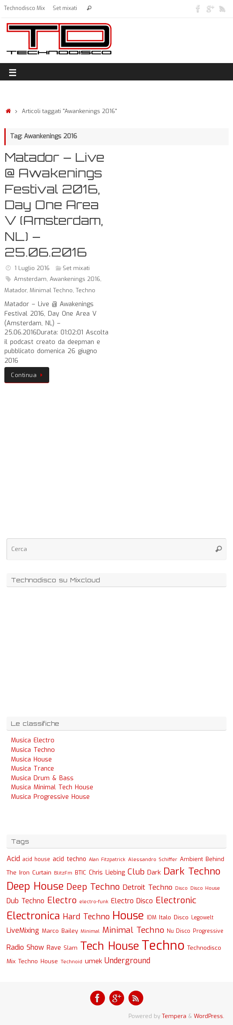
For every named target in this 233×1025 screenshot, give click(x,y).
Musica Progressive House (50, 797)
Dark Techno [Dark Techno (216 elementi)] (191, 871)
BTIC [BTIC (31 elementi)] (80, 872)
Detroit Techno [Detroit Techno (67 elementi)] (147, 887)
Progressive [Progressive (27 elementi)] (208, 931)
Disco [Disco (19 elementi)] (181, 888)
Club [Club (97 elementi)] (136, 871)
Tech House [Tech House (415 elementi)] (109, 945)
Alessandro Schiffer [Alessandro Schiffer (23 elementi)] (152, 859)
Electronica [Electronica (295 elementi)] (33, 916)
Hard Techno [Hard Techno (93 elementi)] (86, 916)
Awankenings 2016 (75, 279)
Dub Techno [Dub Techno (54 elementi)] (25, 900)
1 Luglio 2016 (32, 268)
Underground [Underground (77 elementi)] (127, 961)
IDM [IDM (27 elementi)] (151, 917)
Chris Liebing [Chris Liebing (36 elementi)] (107, 872)
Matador (15, 290)
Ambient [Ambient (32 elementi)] (191, 859)
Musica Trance (32, 769)
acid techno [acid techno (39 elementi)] (69, 859)
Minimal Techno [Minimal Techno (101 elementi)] (133, 930)
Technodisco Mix (24, 8)
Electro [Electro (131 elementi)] (62, 900)
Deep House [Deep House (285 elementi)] (35, 886)
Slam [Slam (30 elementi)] (71, 948)
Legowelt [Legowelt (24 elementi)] (202, 917)
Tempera (174, 1016)
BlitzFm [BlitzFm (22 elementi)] (63, 873)
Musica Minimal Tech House (52, 787)
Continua (28, 375)
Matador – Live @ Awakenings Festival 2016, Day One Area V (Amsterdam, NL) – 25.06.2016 (54, 205)
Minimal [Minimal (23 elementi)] (90, 931)
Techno (85, 290)
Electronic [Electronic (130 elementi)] (175, 900)
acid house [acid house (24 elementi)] (36, 859)
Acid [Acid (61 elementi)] (13, 858)
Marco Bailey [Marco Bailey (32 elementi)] (60, 931)
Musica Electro (32, 740)
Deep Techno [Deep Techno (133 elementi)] (93, 887)
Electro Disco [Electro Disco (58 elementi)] (132, 900)
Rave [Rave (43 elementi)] (54, 947)
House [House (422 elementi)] (128, 915)
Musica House (31, 759)
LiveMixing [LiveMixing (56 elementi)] (23, 930)
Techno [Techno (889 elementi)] (163, 945)
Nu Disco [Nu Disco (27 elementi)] (178, 931)
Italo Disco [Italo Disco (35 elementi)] (174, 917)
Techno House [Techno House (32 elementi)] (38, 961)
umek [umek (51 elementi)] (93, 961)
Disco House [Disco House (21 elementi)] (205, 888)
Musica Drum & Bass (42, 778)
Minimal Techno (51, 290)
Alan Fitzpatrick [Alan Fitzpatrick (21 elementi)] (107, 859)
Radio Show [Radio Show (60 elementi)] (25, 947)
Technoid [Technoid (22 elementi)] (71, 961)
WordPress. (209, 1016)
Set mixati (65, 8)
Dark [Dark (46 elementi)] (154, 872)
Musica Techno (33, 750)
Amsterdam (30, 279)
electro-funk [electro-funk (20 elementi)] (93, 901)
